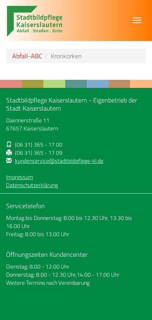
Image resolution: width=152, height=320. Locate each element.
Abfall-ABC (27, 56)
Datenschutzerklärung (32, 185)
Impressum (19, 177)
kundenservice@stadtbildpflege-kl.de (59, 161)
